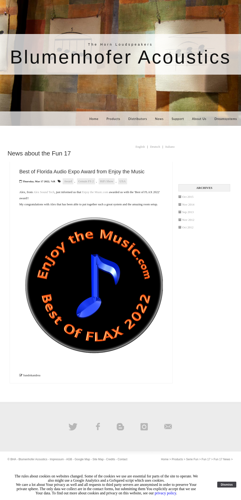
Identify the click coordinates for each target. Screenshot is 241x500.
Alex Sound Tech (44, 192)
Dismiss (227, 484)
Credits (110, 459)
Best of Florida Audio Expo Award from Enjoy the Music (82, 172)
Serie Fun (192, 459)
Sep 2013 (186, 212)
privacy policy (165, 493)
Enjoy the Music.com (95, 192)
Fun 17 (206, 459)
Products (113, 119)
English (140, 146)
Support (178, 119)
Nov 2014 (186, 204)
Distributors (137, 119)
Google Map (82, 459)
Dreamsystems (225, 119)
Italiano (170, 146)
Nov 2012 (186, 220)
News (159, 119)
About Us (199, 119)
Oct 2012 (185, 227)
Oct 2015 (185, 196)
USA (123, 181)
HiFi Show (106, 181)
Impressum (57, 459)
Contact (122, 459)
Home (94, 119)
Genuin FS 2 (86, 181)
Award (68, 181)
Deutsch (155, 146)
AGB (69, 459)
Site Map (98, 459)
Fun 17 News (222, 459)
